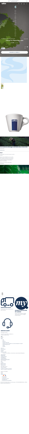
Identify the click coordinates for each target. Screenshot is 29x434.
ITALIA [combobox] (2, 373)
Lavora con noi (3, 366)
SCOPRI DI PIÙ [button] (2, 151)
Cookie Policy (4, 378)
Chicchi (26, 40)
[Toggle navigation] (26, 4)
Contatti (2, 363)
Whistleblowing (4, 380)
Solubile (4, 347)
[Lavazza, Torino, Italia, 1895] (4, 4)
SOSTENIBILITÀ (3, 358)
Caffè (1, 339)
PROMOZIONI (3, 356)
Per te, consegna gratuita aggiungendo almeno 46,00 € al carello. (14, 1)
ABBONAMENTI (3, 355)
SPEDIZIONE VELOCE (6, 308)
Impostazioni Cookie (5, 379)
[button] (27, 1)
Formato (2, 40)
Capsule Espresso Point (6, 345)
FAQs (1, 362)
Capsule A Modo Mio (6, 343)
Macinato (4, 342)
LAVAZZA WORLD (3, 359)
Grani (3, 341)
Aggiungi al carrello (14, 46)
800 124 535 (4, 365)
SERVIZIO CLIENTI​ (5, 331)
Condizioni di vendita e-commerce (6, 369)
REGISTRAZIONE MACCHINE (5, 360)
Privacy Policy (4, 377)
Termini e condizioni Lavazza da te (6, 370)
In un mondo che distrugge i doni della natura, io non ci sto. (14, 147)
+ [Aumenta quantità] (8, 42)
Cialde (4, 346)
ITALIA (2, 374)
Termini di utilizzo (3, 368)
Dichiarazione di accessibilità (6, 381)
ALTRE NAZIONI (3, 375)
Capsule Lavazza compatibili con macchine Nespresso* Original (13, 344)
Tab (3, 340)
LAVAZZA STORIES (4, 357)
